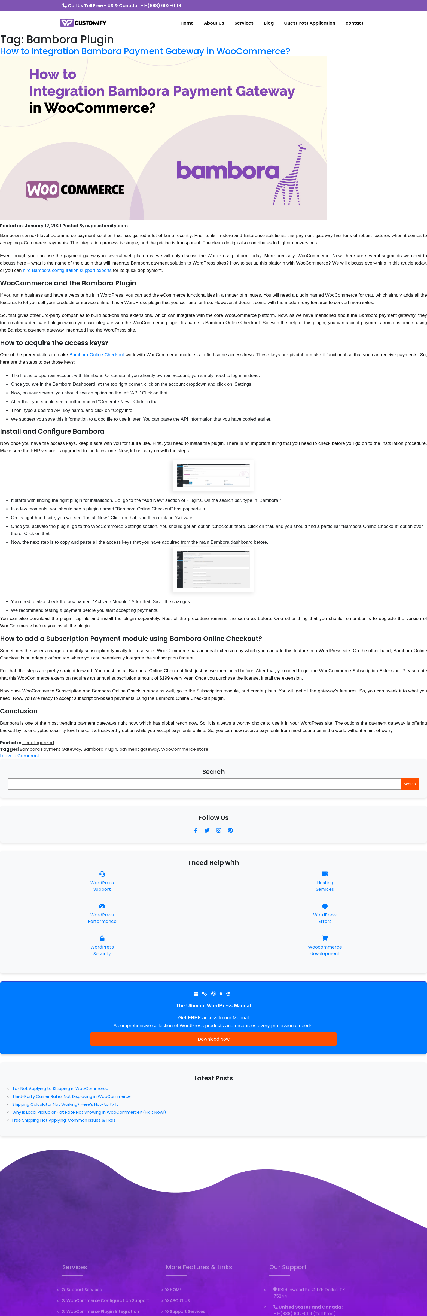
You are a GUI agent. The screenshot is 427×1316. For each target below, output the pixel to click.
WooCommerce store (184, 749)
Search (213, 771)
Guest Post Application (309, 23)
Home (187, 23)
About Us (214, 23)
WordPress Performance (102, 914)
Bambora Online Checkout (96, 354)
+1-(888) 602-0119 (161, 5)
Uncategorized (38, 743)
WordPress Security (102, 946)
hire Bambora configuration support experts (67, 270)
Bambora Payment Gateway (50, 749)
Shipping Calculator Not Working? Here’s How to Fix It (65, 1104)
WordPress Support (102, 881)
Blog (269, 23)
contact (355, 23)
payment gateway (139, 749)
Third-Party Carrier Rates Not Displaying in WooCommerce (71, 1096)
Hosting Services (325, 881)
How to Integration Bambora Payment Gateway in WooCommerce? (145, 51)
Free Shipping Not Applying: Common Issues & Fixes (63, 1120)
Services (244, 23)
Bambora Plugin (100, 749)
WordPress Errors (325, 914)
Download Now (214, 1039)
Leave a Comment (19, 756)
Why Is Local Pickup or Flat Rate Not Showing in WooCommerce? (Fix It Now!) (89, 1112)
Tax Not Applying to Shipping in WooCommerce (60, 1088)
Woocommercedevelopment (325, 946)
